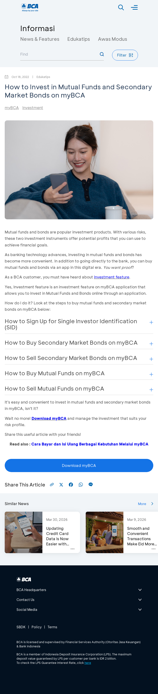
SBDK (21, 627)
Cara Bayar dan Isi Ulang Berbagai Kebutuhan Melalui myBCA (89, 443)
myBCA (12, 107)
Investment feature (111, 276)
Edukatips (78, 39)
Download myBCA (49, 418)
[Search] (121, 7)
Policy (37, 627)
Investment (32, 107)
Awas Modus (112, 39)
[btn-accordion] (79, 590)
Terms (52, 627)
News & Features (39, 39)
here (88, 663)
